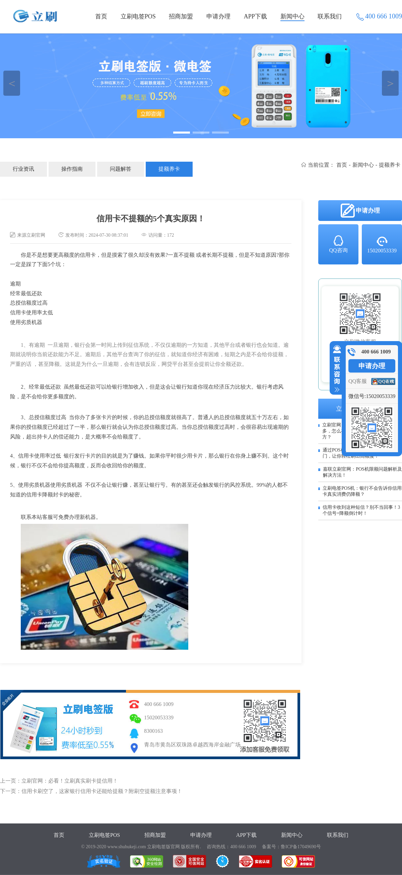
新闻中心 (292, 16)
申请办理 (218, 16)
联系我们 (330, 16)
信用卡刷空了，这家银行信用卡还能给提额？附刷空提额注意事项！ (101, 791)
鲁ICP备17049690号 (301, 846)
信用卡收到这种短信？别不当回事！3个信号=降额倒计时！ (361, 510)
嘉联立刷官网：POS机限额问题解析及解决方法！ (362, 472)
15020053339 (382, 244)
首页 (101, 16)
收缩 (336, 368)
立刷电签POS (138, 16)
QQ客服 (357, 381)
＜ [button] (12, 83)
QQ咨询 (338, 243)
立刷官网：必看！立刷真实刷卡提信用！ (69, 781)
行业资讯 (23, 169)
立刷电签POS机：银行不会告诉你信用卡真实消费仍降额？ (362, 491)
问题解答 (120, 169)
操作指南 (72, 169)
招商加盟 (181, 16)
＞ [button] (390, 83)
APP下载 (255, 16)
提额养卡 (169, 169)
